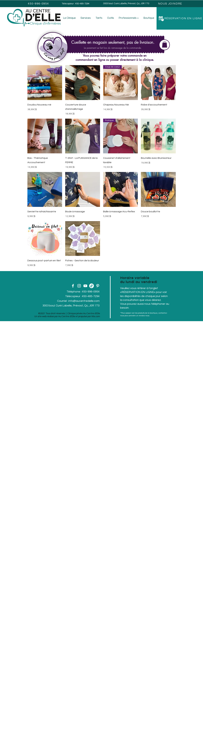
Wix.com (95, 316)
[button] (164, 44)
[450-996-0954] (38, 3)
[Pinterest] (97, 285)
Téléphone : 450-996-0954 (83, 291)
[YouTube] (85, 285)
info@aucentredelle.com (84, 300)
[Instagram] (79, 285)
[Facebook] (73, 285)
